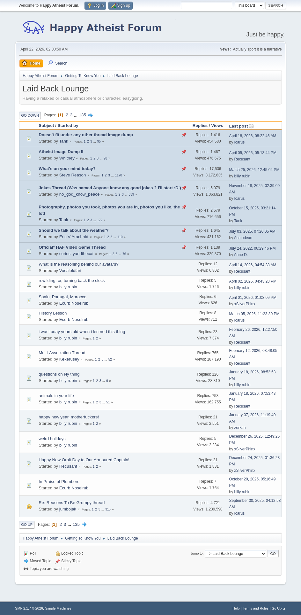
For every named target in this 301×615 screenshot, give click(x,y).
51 (108, 402)
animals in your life (56, 395)
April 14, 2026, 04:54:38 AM (252, 265)
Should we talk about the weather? (73, 230)
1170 (118, 175)
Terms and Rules (255, 608)
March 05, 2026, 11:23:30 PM (254, 314)
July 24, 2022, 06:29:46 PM (252, 248)
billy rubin (242, 176)
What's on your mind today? (67, 168)
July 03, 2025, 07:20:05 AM (252, 231)
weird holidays (52, 438)
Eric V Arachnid (73, 236)
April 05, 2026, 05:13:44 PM (252, 153)
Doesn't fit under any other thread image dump (86, 134)
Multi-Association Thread (62, 352)
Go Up (27, 524)
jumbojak (67, 509)
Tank (63, 141)
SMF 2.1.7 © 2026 (29, 608)
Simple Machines (58, 608)
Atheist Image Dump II (61, 151)
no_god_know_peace (79, 194)
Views (217, 125)
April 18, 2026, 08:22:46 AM (252, 136)
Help (235, 608)
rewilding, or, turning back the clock (72, 280)
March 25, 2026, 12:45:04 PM (254, 169)
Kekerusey (69, 359)
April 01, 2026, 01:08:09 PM (252, 297)
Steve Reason (72, 175)
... (76, 115)
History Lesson (53, 313)
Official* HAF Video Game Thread (72, 247)
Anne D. (241, 255)
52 (110, 359)
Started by (67, 125)
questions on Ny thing (59, 374)
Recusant (242, 159)
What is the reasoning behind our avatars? (78, 264)
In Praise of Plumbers (59, 481)
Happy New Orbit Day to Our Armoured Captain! (84, 459)
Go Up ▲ (279, 608)
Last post (241, 126)
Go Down (30, 115)
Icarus (239, 142)
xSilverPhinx (244, 304)
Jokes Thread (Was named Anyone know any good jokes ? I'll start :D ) (110, 187)
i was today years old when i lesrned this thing (82, 331)
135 (82, 115)
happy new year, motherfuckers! (69, 417)
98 (105, 158)
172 (100, 220)
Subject (46, 125)
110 (120, 237)
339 (131, 194)
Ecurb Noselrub (74, 303)
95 (99, 141)
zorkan (240, 427)
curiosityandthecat (76, 253)
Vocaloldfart (70, 270)
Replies (200, 125)
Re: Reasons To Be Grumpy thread (72, 502)
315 (108, 509)
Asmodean (243, 238)
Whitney (67, 158)
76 (124, 254)
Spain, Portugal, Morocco (62, 296)
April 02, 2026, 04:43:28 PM (252, 281)
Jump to (196, 553)
